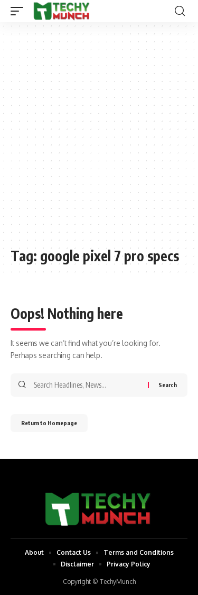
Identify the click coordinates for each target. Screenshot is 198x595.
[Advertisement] (99, 140)
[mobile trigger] (20, 11)
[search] (179, 11)
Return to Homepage (49, 422)
